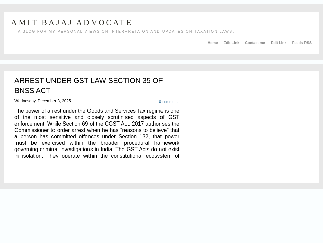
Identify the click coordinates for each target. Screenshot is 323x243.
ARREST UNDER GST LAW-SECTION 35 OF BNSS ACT (88, 85)
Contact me (255, 42)
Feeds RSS (302, 42)
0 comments (169, 102)
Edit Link (232, 42)
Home (213, 42)
